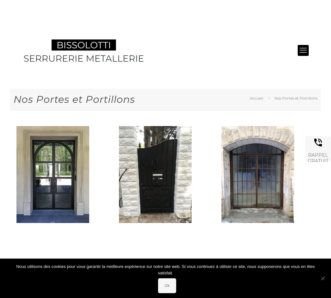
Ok (167, 285)
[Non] (323, 278)
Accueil (256, 98)
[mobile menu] (303, 50)
